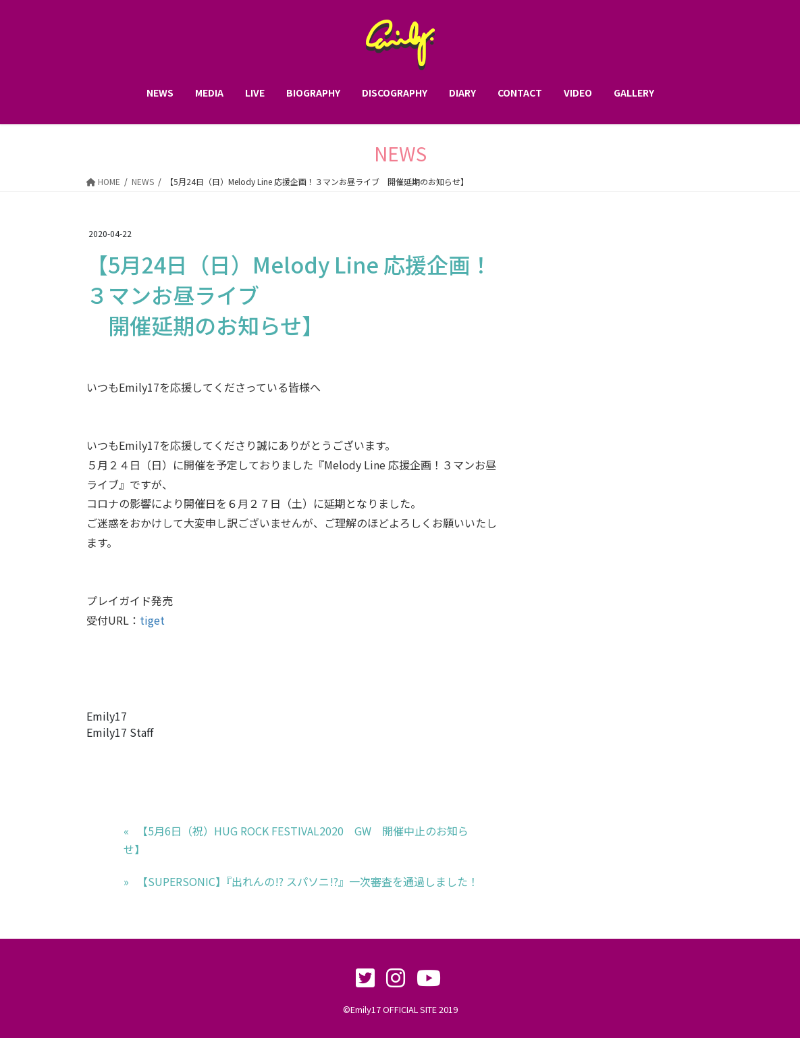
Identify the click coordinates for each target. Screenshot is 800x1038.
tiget (152, 620)
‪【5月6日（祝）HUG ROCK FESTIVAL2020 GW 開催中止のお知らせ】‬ (296, 839)
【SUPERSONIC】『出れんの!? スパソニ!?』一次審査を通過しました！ (308, 881)
